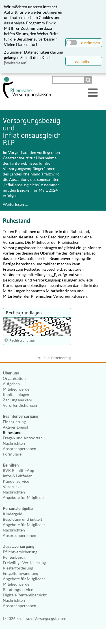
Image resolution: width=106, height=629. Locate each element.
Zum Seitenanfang (57, 358)
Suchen (88, 80)
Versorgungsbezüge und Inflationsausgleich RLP (33, 131)
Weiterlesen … (15, 204)
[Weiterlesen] (15, 62)
